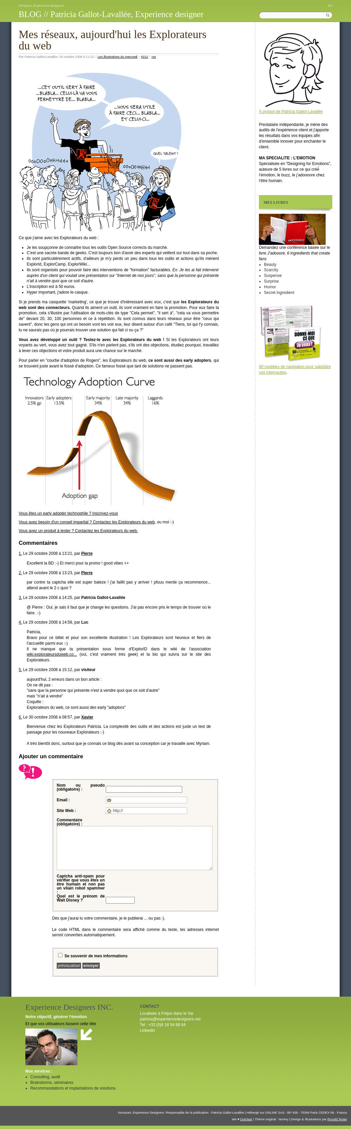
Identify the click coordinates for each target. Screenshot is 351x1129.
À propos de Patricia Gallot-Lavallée (291, 111)
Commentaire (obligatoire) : (69, 822)
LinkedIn (147, 1030)
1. (20, 553)
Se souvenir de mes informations (95, 956)
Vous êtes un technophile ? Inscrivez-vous (68, 513)
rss (153, 56)
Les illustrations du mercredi (117, 56)
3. (20, 597)
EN (330, 5)
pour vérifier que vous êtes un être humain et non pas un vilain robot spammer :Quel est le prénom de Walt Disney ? (81, 888)
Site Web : (66, 811)
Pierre (86, 553)
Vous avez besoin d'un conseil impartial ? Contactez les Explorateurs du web (87, 522)
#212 (144, 56)
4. (20, 622)
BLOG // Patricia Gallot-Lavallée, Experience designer (111, 14)
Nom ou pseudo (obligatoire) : (81, 787)
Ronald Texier (337, 1119)
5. (20, 669)
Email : (63, 800)
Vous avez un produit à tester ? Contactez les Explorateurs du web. (78, 530)
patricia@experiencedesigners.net (170, 1019)
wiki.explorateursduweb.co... (52, 654)
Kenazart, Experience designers (41, 5)
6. (20, 717)
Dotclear (246, 1119)
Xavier (87, 717)
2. (20, 573)
